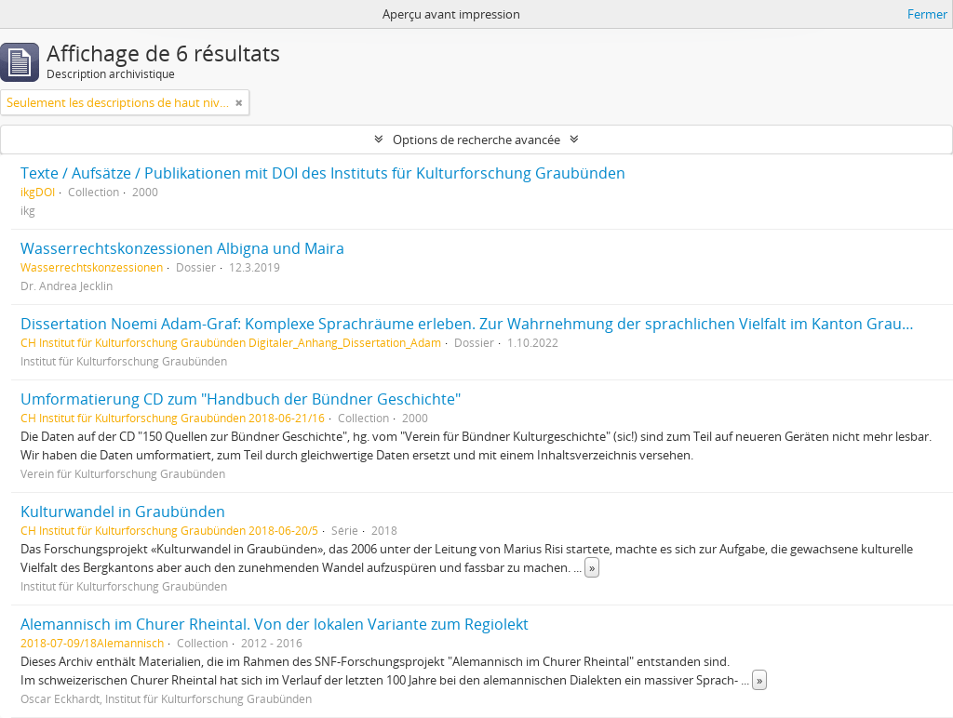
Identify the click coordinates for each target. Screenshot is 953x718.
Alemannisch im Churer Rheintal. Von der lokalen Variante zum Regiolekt (274, 624)
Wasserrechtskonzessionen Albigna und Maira (182, 248)
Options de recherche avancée (476, 139)
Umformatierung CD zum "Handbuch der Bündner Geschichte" (240, 399)
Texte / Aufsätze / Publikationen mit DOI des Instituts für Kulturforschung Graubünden (322, 173)
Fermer (927, 14)
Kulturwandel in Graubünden (122, 511)
